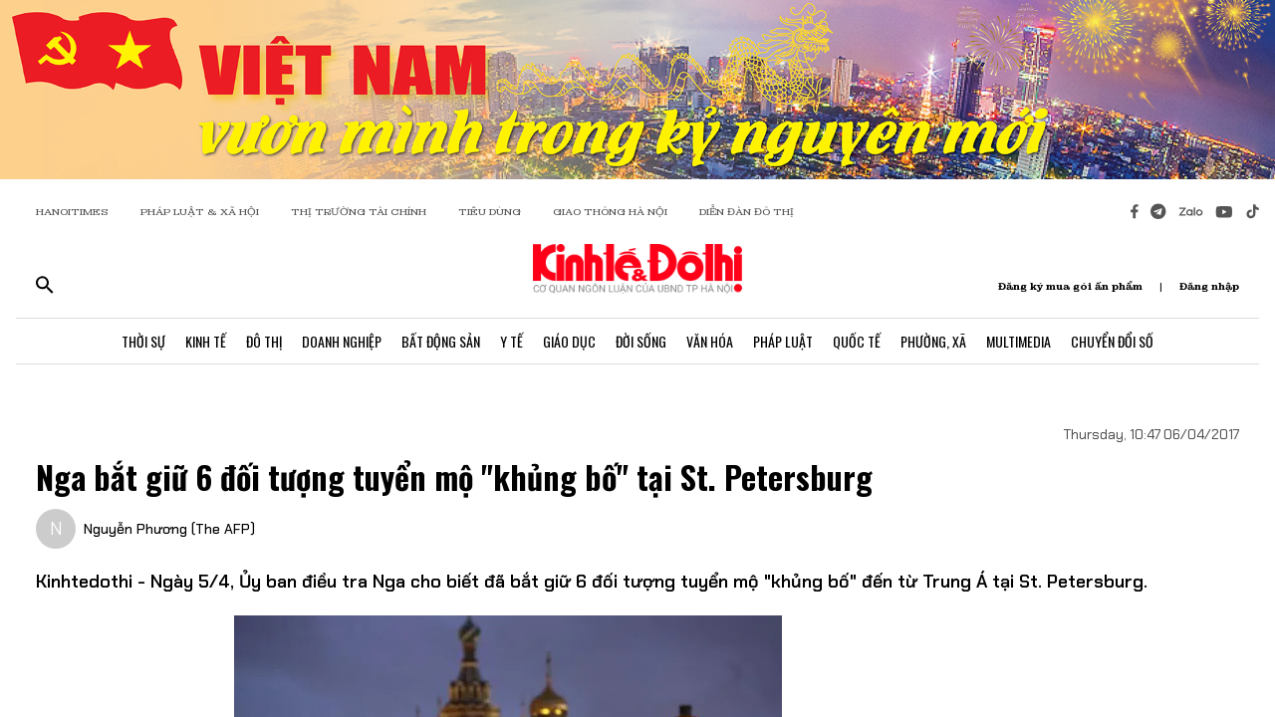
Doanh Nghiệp (342, 341)
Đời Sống (641, 341)
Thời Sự (143, 341)
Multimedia (1018, 341)
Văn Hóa (709, 341)
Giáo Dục (569, 341)
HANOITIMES (72, 211)
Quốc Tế (857, 341)
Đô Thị (264, 341)
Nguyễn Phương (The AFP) (169, 529)
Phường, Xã (933, 341)
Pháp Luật (783, 341)
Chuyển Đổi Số (1112, 341)
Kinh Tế (205, 341)
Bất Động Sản (440, 341)
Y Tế (511, 341)
